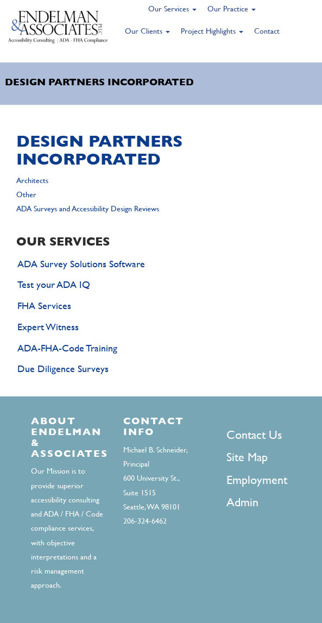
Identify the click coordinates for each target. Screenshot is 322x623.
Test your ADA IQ (53, 284)
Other (26, 194)
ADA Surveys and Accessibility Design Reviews (87, 208)
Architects (32, 180)
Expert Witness (48, 326)
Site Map (247, 457)
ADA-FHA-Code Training (67, 348)
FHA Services (44, 305)
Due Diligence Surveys (63, 368)
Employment (256, 480)
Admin (242, 502)
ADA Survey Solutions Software (81, 263)
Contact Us (254, 435)
